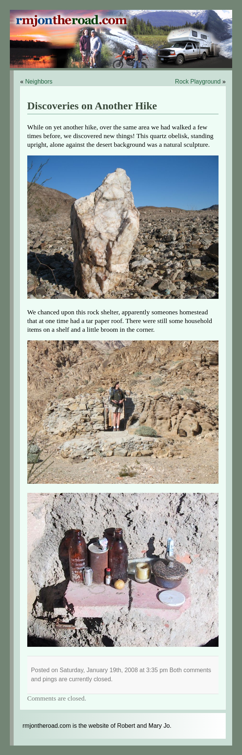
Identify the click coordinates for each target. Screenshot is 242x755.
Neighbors (38, 81)
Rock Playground (198, 81)
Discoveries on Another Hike (92, 106)
